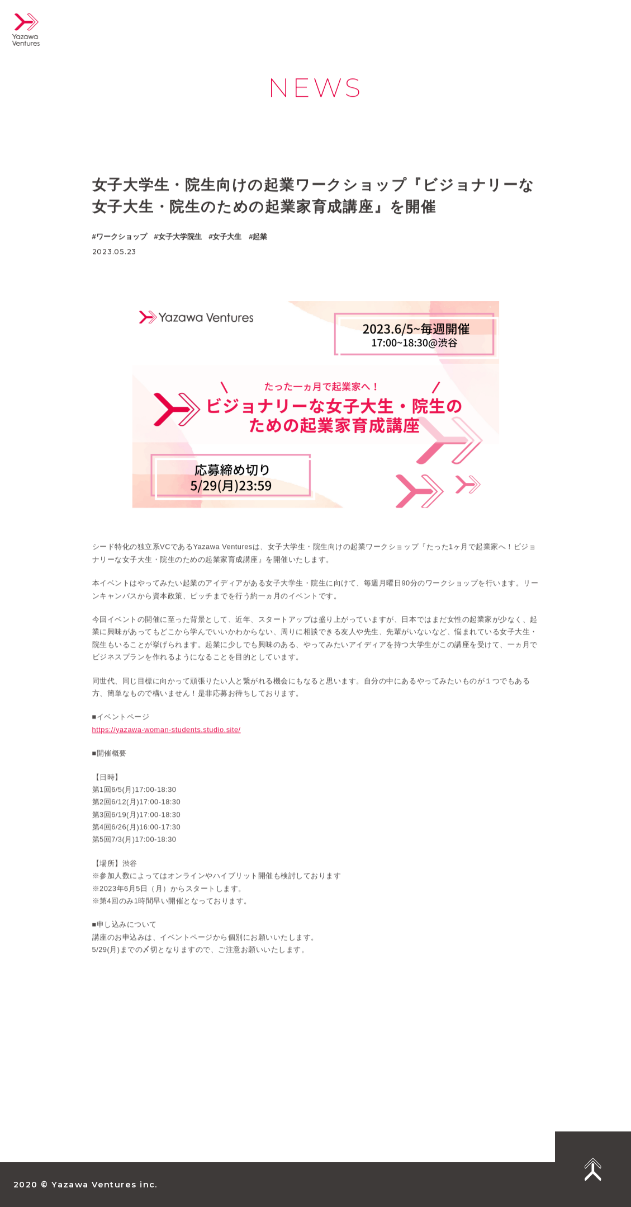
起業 (260, 236)
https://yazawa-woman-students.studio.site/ (166, 738)
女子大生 (226, 236)
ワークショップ (121, 236)
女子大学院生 (180, 236)
